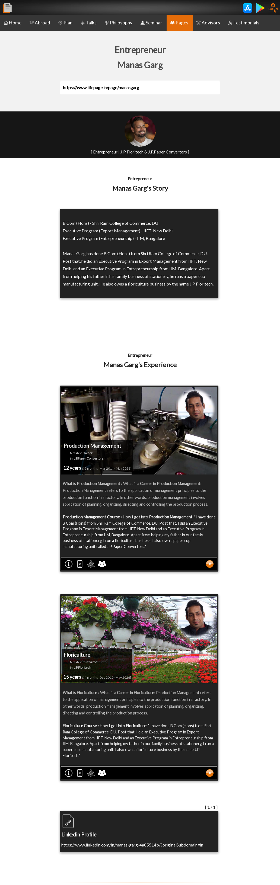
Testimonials (243, 22)
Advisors (208, 22)
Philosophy (118, 22)
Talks (89, 22)
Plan (65, 22)
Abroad (40, 22)
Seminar (151, 22)
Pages (179, 22)
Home (12, 22)
